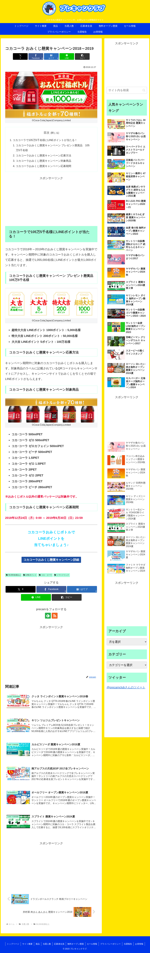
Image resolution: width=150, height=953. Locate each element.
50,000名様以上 (13, 575)
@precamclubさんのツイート (126, 687)
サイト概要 (27, 944)
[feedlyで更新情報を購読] (48, 616)
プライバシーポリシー (110, 944)
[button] (82, 56)
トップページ (13, 944)
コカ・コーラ (45, 575)
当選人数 (47, 944)
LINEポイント (29, 575)
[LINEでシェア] (66, 56)
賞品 (38, 944)
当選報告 (128, 944)
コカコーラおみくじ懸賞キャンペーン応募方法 (43, 155)
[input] (127, 90)
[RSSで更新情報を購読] (55, 616)
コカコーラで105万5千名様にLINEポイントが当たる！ (45, 140)
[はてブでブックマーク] (51, 56)
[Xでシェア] (20, 56)
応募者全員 (59, 944)
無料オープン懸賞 (75, 944)
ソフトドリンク (61, 575)
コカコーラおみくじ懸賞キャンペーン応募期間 (43, 166)
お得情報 (139, 944)
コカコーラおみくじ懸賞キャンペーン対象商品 (43, 160)
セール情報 (92, 944)
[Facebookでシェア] (35, 56)
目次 (47, 132)
